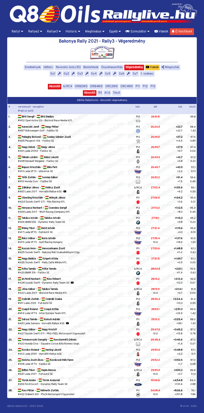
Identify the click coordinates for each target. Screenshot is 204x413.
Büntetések (90, 67)
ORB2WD (81, 86)
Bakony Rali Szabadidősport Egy (61, 252)
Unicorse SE (46, 171)
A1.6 (107, 93)
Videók (161, 32)
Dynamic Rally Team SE (51, 222)
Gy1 (52, 74)
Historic (71, 32)
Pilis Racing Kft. (56, 202)
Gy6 (121, 74)
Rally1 (16, 32)
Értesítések (182, 32)
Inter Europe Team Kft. (52, 313)
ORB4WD (96, 86)
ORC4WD (127, 86)
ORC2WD (111, 86)
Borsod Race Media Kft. (59, 120)
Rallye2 (33, 32)
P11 (137, 86)
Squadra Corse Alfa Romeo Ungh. (60, 343)
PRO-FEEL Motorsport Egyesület (66, 333)
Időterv (48, 67)
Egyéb (113, 32)
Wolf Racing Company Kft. (54, 212)
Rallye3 (52, 32)
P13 (152, 86)
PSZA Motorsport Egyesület (58, 394)
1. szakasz (147, 74)
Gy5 (107, 74)
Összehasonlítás (112, 67)
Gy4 (94, 74)
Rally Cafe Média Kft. (54, 262)
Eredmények (33, 67)
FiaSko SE (52, 130)
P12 (145, 86)
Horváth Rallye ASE (50, 191)
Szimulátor (136, 32)
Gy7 (135, 74)
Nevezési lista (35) (68, 67)
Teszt (116, 93)
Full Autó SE (46, 232)
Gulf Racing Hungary (51, 242)
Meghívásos (93, 32)
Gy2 (66, 74)
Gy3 (80, 74)
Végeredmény (134, 67)
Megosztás (170, 67)
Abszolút (54, 86)
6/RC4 (67, 86)
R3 (100, 93)
